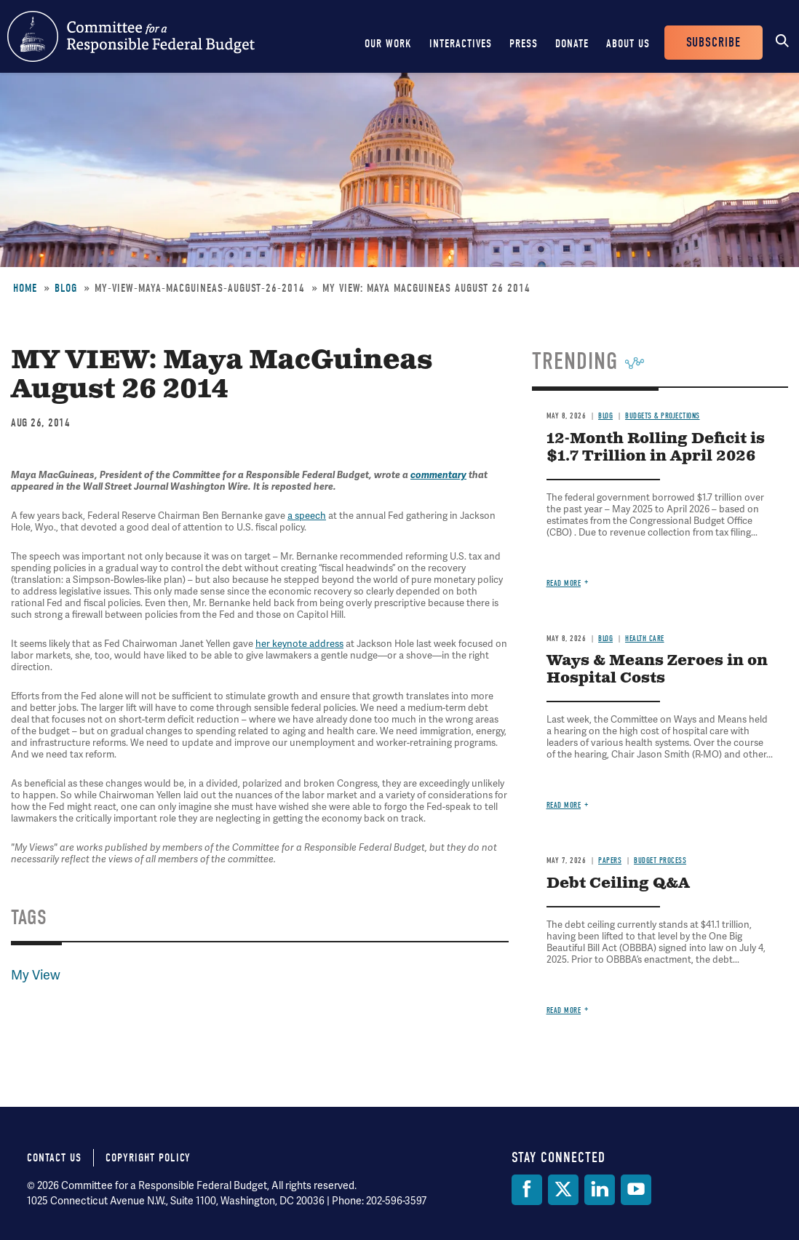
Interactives (460, 43)
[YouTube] (636, 1190)
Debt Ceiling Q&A (618, 884)
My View (35, 974)
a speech (306, 515)
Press (523, 43)
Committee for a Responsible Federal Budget (131, 36)
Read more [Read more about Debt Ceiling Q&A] (563, 1010)
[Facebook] (527, 1190)
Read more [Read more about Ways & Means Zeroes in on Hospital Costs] (563, 805)
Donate (572, 43)
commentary (438, 475)
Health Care (644, 638)
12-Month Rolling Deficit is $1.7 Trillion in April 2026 (655, 447)
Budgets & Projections (662, 416)
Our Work (388, 43)
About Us (628, 43)
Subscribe (713, 42)
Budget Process (660, 860)
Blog (66, 288)
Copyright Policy (148, 1157)
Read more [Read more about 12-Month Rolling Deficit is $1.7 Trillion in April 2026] (563, 583)
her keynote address (299, 643)
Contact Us (54, 1157)
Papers (609, 860)
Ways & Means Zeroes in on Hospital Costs (657, 669)
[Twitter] (563, 1190)
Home (25, 288)
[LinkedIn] (599, 1190)
